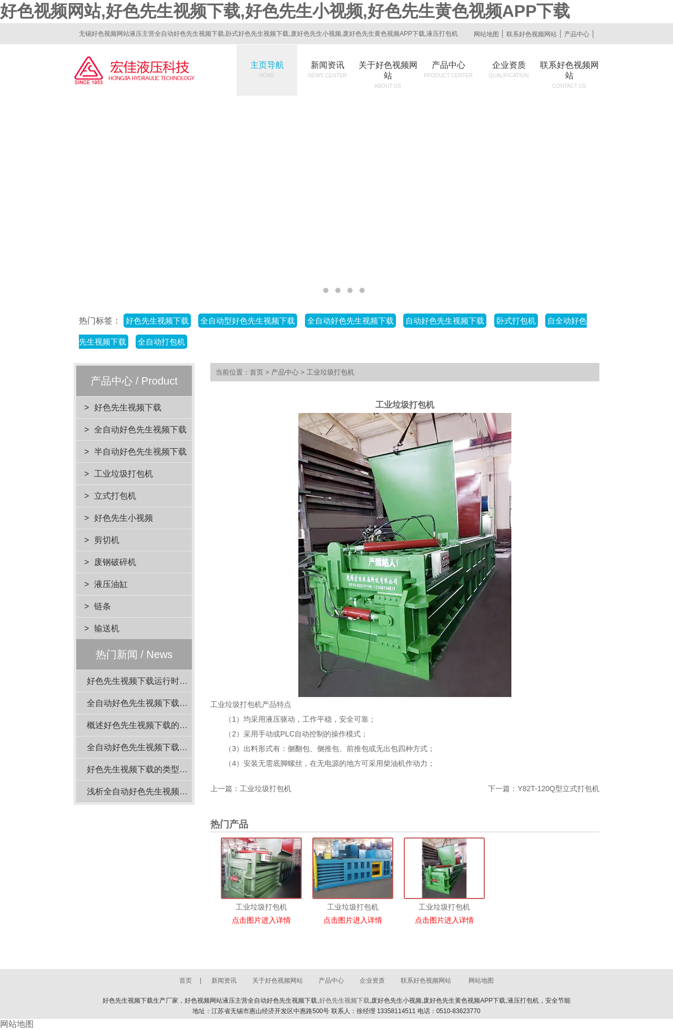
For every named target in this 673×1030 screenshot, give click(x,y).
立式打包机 (115, 495)
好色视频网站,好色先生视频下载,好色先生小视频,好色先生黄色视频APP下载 (285, 11)
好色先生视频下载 (157, 320)
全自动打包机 (161, 341)
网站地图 (486, 34)
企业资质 (509, 69)
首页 (256, 372)
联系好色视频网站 (531, 34)
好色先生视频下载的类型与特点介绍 (154, 769)
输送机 (106, 628)
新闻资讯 (327, 69)
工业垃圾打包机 (123, 473)
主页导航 (267, 69)
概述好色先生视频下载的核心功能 (150, 725)
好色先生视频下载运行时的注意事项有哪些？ (171, 680)
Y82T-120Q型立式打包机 (558, 788)
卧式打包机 (516, 320)
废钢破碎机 (115, 562)
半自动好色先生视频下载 (140, 451)
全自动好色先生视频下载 (350, 320)
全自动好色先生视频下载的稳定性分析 (158, 747)
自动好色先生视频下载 (444, 320)
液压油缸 (111, 584)
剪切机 (106, 540)
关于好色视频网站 (388, 74)
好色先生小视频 (123, 517)
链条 (102, 606)
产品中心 (576, 34)
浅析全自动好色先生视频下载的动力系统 (162, 791)
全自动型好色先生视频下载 (247, 320)
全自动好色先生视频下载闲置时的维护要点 (167, 703)
